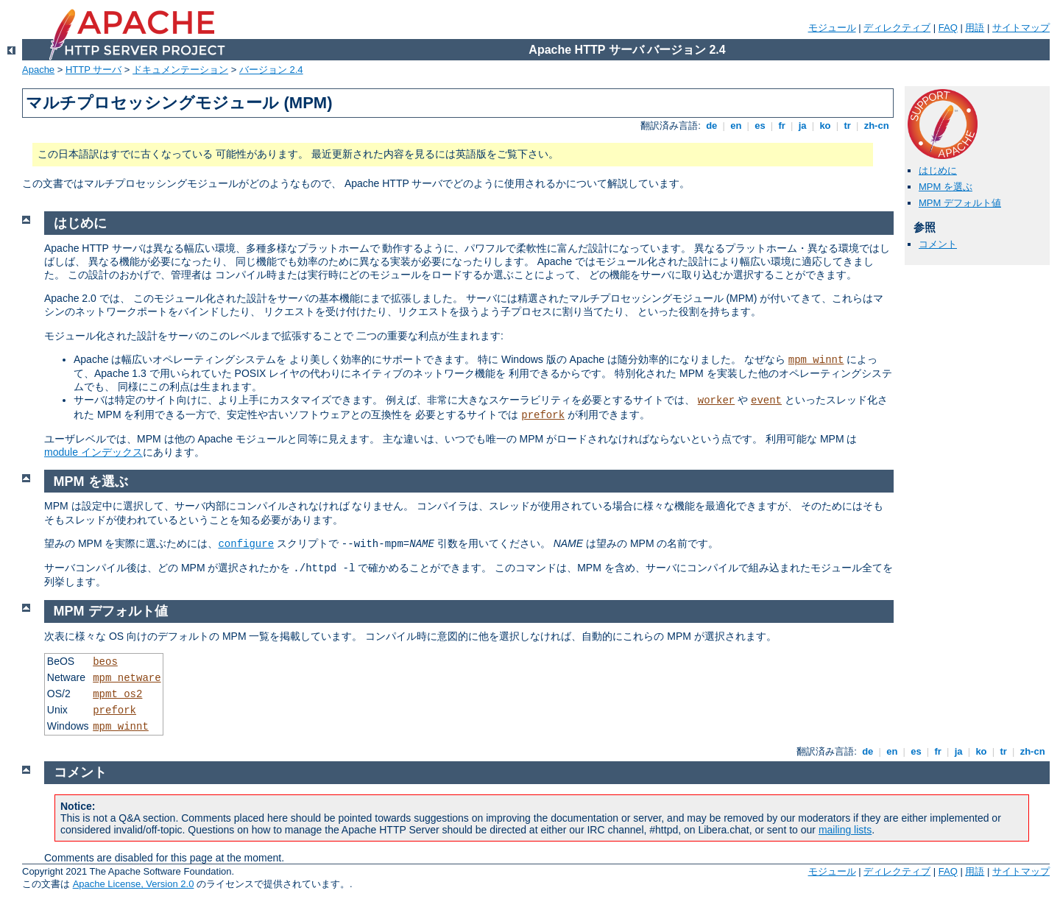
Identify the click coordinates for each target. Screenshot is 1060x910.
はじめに (938, 170)
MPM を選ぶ (945, 186)
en (736, 125)
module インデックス (93, 452)
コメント (938, 244)
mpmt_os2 (117, 694)
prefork (543, 415)
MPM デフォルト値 (960, 202)
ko (825, 125)
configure (246, 544)
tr (847, 125)
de (712, 125)
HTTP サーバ (93, 69)
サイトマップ (1021, 27)
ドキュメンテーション (180, 69)
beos (105, 662)
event (766, 400)
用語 (974, 27)
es (760, 125)
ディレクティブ (896, 27)
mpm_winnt (816, 360)
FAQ (948, 27)
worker (716, 400)
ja (802, 125)
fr (782, 125)
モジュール (832, 27)
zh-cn (876, 125)
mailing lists (845, 830)
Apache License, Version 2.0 (133, 883)
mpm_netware (126, 678)
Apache (38, 69)
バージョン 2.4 (271, 69)
